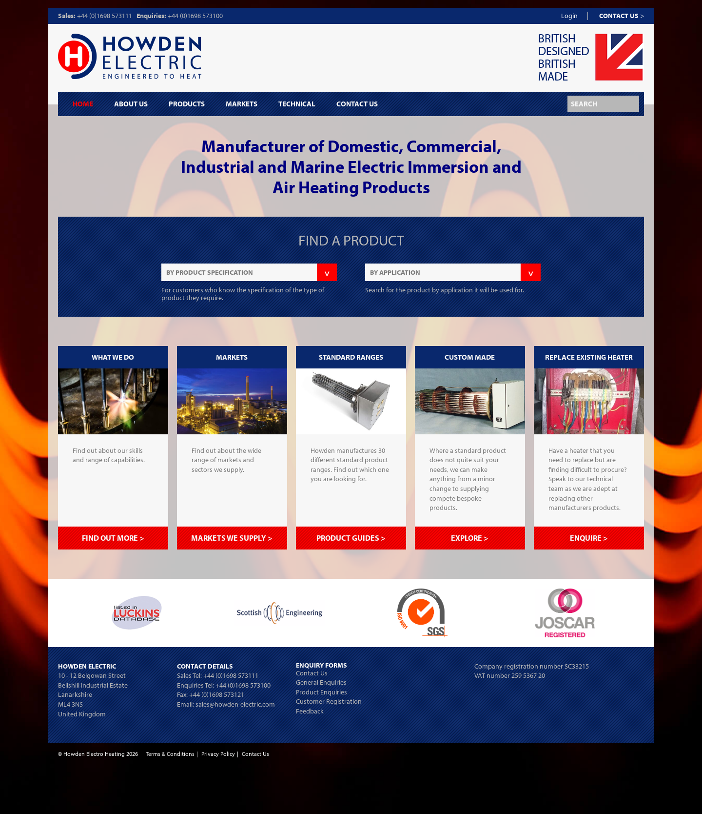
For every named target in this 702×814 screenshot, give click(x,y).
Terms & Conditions (170, 753)
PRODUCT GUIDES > (351, 538)
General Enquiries (321, 682)
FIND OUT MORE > (113, 538)
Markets (241, 104)
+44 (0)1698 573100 (195, 15)
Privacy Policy (218, 753)
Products (187, 104)
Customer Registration (329, 701)
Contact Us (357, 104)
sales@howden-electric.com (235, 704)
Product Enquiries (321, 692)
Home (83, 104)
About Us (131, 104)
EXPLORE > (469, 538)
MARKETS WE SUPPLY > (232, 538)
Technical (296, 104)
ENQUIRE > (589, 538)
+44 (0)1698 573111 (104, 15)
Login (569, 15)
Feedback (310, 711)
